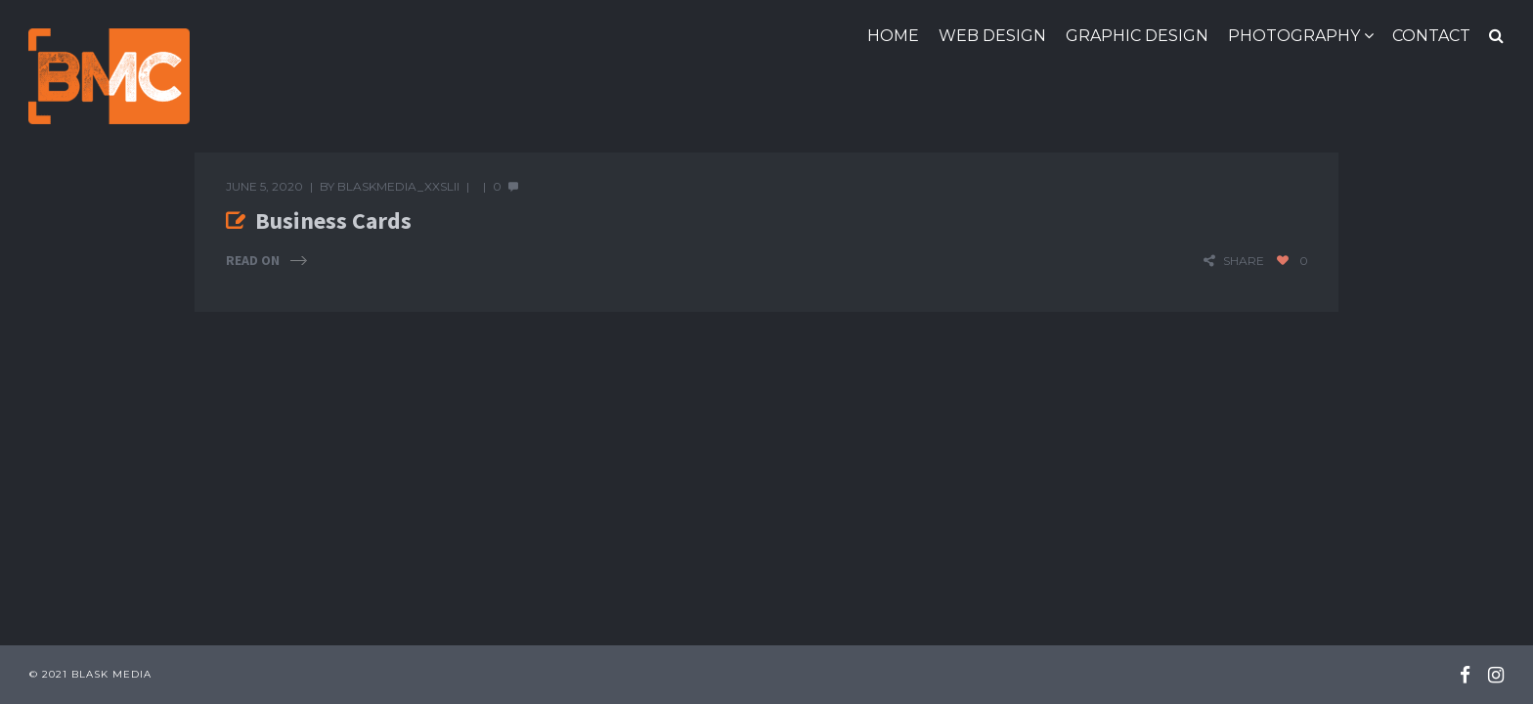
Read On (253, 260)
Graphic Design (1137, 35)
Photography (1294, 35)
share (1243, 260)
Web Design (992, 35)
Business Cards (333, 220)
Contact (1431, 35)
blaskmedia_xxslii (398, 186)
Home (893, 35)
